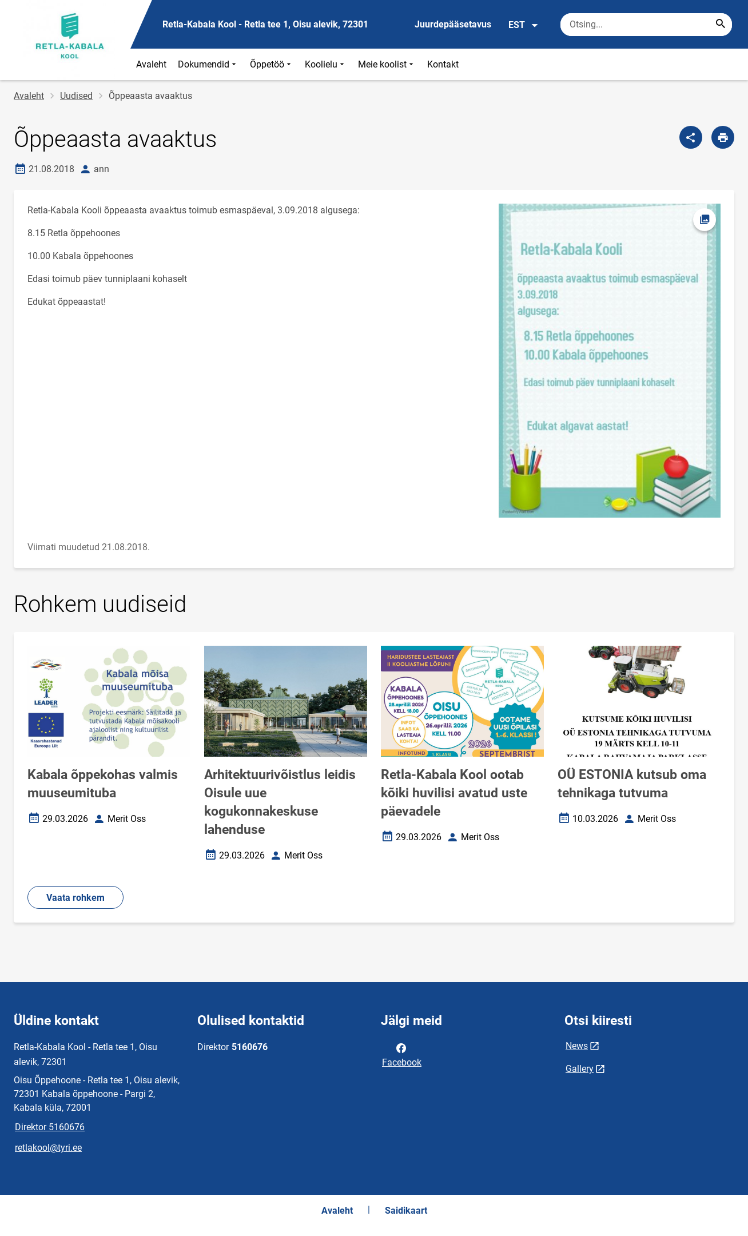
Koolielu (326, 64)
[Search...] (720, 24)
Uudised (76, 95)
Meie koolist (387, 64)
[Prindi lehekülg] (722, 137)
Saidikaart (406, 1210)
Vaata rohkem (75, 897)
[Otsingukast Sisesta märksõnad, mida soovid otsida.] (646, 24)
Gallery (580, 1068)
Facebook (401, 1054)
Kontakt (443, 64)
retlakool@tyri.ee (48, 1147)
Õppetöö (271, 64)
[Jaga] (690, 137)
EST (523, 25)
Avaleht (151, 64)
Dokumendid (208, 64)
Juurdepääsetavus (453, 24)
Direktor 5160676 (50, 1127)
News (577, 1045)
